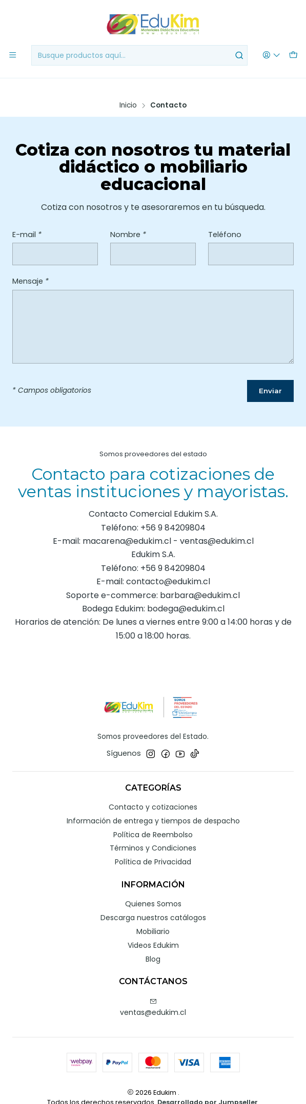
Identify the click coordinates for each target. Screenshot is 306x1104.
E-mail (27, 218)
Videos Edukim (153, 929)
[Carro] (294, 55)
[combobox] (140, 55)
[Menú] (12, 55)
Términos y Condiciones (153, 832)
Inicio (128, 89)
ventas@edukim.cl (153, 992)
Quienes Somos (153, 888)
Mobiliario (153, 915)
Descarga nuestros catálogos (153, 902)
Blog (153, 943)
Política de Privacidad (153, 846)
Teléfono (224, 218)
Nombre (128, 218)
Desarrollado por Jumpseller (207, 1086)
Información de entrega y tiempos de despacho (153, 805)
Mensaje (30, 264)
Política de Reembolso (153, 819)
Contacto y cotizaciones (153, 791)
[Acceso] (272, 55)
